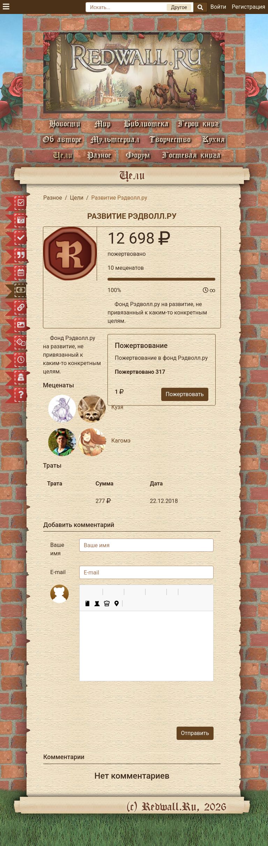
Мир (102, 123)
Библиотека (146, 123)
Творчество (170, 139)
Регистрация (248, 6)
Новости (64, 123)
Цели (62, 154)
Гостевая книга (191, 154)
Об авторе (62, 139)
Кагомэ (121, 440)
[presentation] (160, 700)
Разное (99, 154)
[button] (87, 591)
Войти (218, 6)
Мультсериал (114, 139)
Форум (138, 154)
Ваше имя (57, 549)
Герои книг (198, 123)
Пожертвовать (185, 394)
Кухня (213, 139)
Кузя (117, 407)
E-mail (58, 572)
